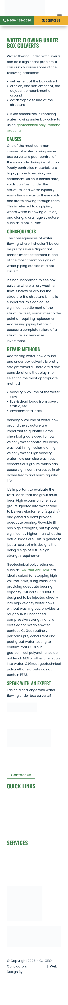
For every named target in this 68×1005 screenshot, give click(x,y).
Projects (13, 815)
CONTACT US (53, 20)
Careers (13, 826)
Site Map (38, 966)
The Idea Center (36, 971)
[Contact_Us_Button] (22, 710)
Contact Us (21, 774)
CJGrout (14, 832)
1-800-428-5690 (19, 20)
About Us (14, 804)
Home (12, 798)
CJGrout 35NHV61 (34, 570)
